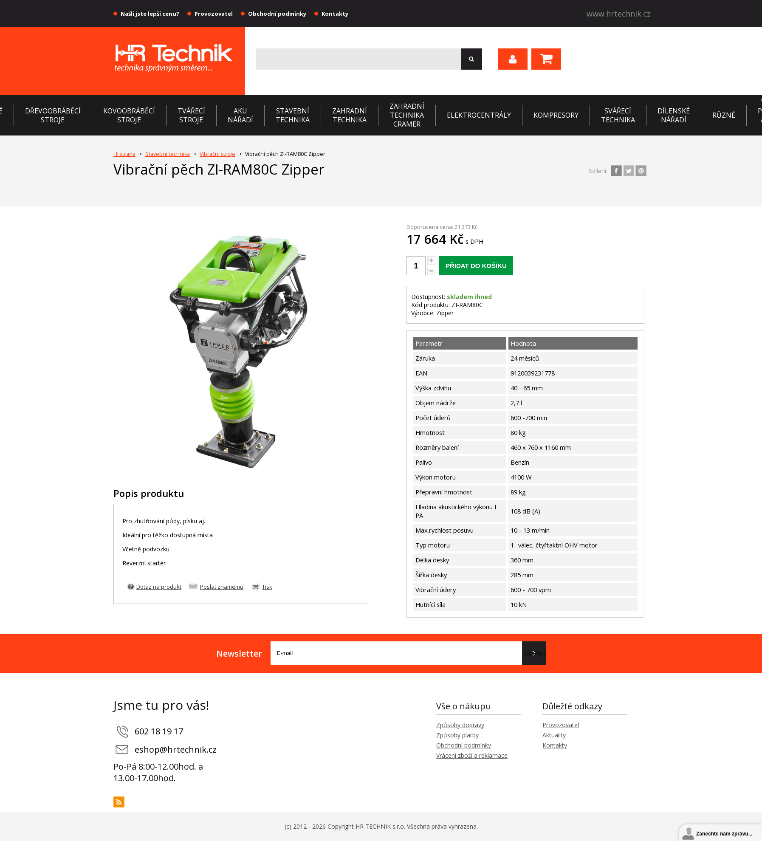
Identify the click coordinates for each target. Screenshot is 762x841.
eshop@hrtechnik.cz (176, 749)
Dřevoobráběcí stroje (53, 115)
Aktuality (554, 735)
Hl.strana (124, 154)
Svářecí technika (618, 115)
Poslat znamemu (221, 586)
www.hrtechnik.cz (619, 13)
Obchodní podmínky (277, 13)
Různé (723, 115)
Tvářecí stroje (191, 115)
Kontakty (335, 13)
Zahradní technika (349, 115)
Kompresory (556, 115)
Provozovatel (214, 13)
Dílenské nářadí (674, 115)
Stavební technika (293, 115)
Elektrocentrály (479, 115)
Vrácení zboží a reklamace (472, 755)
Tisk (267, 586)
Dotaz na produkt (158, 586)
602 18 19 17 (159, 731)
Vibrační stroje (217, 154)
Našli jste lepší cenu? (150, 13)
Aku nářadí (240, 115)
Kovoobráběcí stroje (129, 115)
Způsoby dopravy (460, 725)
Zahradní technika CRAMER (406, 115)
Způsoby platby (457, 735)
